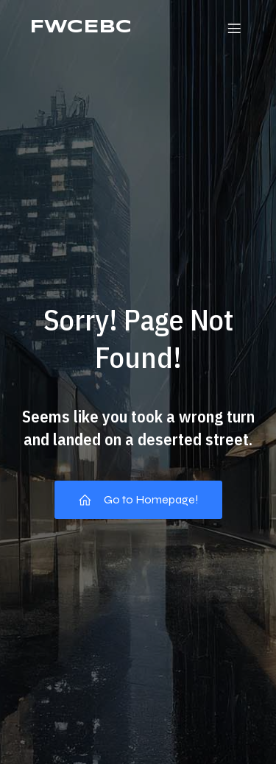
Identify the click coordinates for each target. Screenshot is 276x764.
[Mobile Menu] (234, 27)
